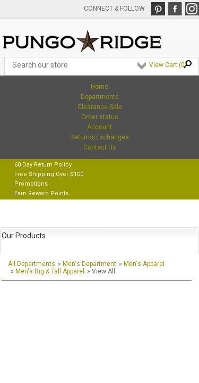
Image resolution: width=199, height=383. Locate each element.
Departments (100, 97)
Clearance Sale (99, 107)
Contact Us (99, 147)
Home (99, 86)
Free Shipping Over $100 (48, 174)
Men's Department (89, 264)
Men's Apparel (144, 264)
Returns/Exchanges (99, 137)
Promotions (31, 183)
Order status (99, 117)
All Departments (31, 264)
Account (99, 127)
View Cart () (168, 65)
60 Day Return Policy (43, 164)
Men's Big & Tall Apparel (49, 271)
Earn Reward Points (41, 193)
